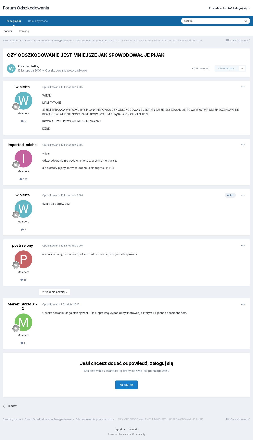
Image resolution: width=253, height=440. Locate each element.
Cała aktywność (38, 20)
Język (120, 429)
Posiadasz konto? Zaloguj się (229, 8)
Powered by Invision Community (126, 434)
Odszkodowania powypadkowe (66, 70)
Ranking (24, 31)
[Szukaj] (201, 21)
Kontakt (133, 429)
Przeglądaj (13, 22)
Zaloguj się (126, 384)
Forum (8, 31)
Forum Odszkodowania (26, 7)
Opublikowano (62, 86)
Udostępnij (200, 68)
